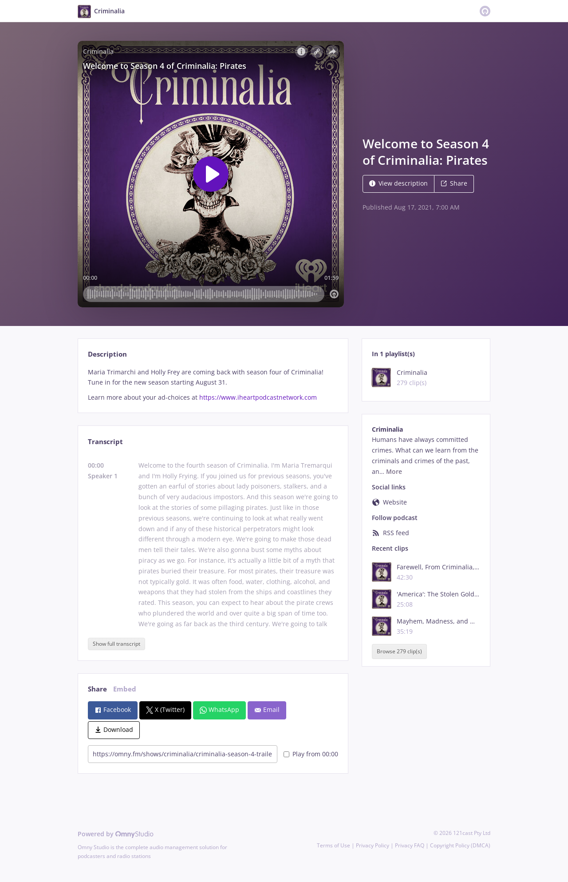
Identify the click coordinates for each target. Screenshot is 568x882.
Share (454, 183)
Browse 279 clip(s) (399, 651)
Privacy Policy (372, 845)
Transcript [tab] (105, 441)
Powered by (116, 834)
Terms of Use (333, 845)
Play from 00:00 (311, 754)
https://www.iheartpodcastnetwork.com (258, 397)
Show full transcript (116, 644)
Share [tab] (97, 689)
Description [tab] (107, 354)
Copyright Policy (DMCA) (460, 845)
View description (398, 183)
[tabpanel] (213, 385)
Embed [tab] (124, 689)
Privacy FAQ (409, 845)
